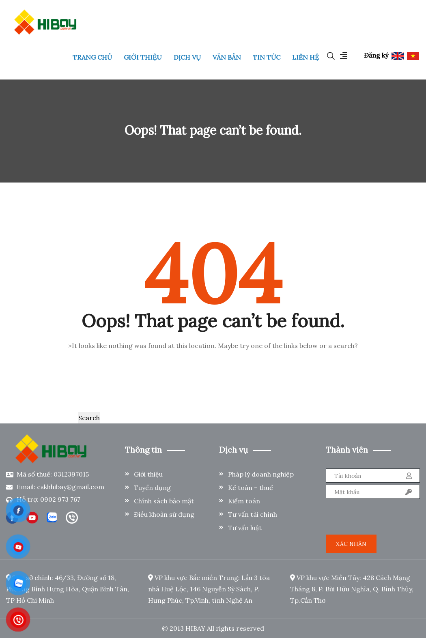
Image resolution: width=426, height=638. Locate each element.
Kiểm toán (244, 501)
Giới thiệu (148, 474)
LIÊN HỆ (305, 57)
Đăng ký (376, 55)
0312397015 (71, 474)
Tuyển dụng (152, 487)
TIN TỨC (266, 57)
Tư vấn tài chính (252, 514)
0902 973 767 (60, 499)
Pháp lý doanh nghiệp (261, 474)
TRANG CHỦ (92, 57)
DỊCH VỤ (187, 57)
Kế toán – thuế (250, 487)
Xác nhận (351, 544)
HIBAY (195, 628)
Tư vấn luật (245, 528)
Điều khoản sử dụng (164, 514)
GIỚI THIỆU (143, 57)
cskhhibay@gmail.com (70, 487)
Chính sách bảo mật (164, 501)
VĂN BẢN (227, 57)
